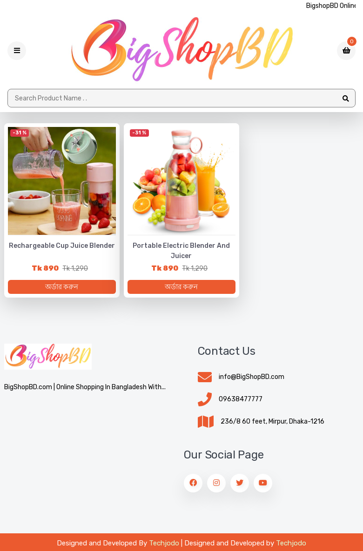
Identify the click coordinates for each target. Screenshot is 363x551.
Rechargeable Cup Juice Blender (62, 246)
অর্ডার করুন (61, 287)
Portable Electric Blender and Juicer (181, 251)
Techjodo (164, 543)
